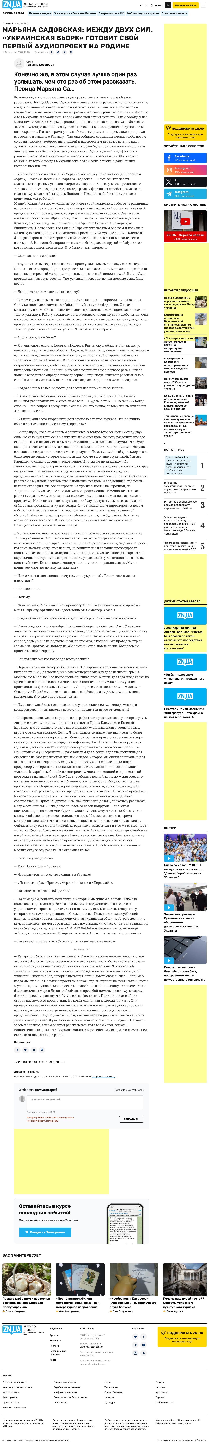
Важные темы (13, 13)
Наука (107, 1382)
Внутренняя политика (14, 1382)
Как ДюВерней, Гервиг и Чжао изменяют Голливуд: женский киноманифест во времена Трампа (178, 402)
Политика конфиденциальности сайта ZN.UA (182, 1440)
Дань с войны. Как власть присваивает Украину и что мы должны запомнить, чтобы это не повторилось (178, 465)
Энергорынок (9, 1397)
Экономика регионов (14, 1407)
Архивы (54, 1335)
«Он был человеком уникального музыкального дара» (184, 679)
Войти (158, 5)
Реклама (54, 1345)
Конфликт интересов (65, 1392)
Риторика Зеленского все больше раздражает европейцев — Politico (180, 505)
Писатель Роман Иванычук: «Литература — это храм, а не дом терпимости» (184, 713)
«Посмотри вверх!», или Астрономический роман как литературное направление (179, 345)
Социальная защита (65, 1382)
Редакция (55, 1340)
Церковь (109, 1397)
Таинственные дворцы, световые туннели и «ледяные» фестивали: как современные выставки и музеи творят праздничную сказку (179, 426)
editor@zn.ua (98, 1364)
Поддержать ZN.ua (185, 5)
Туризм (160, 1397)
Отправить (131, 1119)
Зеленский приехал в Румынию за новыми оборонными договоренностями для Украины (181, 922)
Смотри (170, 828)
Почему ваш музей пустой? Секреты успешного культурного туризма (179, 383)
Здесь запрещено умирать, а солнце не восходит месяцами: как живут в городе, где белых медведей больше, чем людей (180, 525)
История (160, 1387)
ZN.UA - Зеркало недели (185, 235)
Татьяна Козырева (40, 64)
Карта (53, 1359)
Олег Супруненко (69, 1311)
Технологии (111, 1387)
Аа (168, 5)
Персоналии (60, 1402)
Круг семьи (162, 1392)
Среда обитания (113, 1392)
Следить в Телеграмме (45, 1232)
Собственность (164, 1402)
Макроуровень (10, 1392)
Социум (160, 1382)
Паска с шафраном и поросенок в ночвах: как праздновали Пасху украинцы (26, 1303)
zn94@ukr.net (87, 1355)
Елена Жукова (174, 1311)
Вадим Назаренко (16, 1311)
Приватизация (10, 1402)
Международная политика (17, 1387)
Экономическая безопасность (70, 1397)
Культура (109, 1402)
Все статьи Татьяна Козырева (37, 1062)
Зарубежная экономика (67, 1387)
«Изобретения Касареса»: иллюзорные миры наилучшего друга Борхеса (176, 365)
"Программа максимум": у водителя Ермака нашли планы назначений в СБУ (180, 546)
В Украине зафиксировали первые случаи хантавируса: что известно (180, 487)
